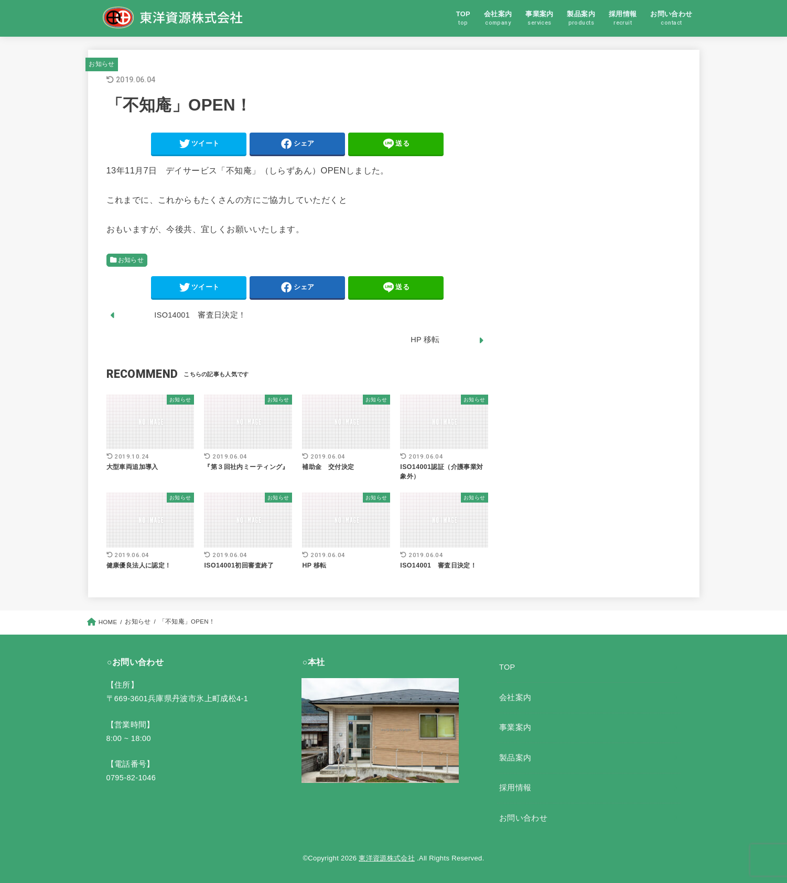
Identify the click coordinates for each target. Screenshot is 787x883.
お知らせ (101, 64)
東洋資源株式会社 (387, 858)
